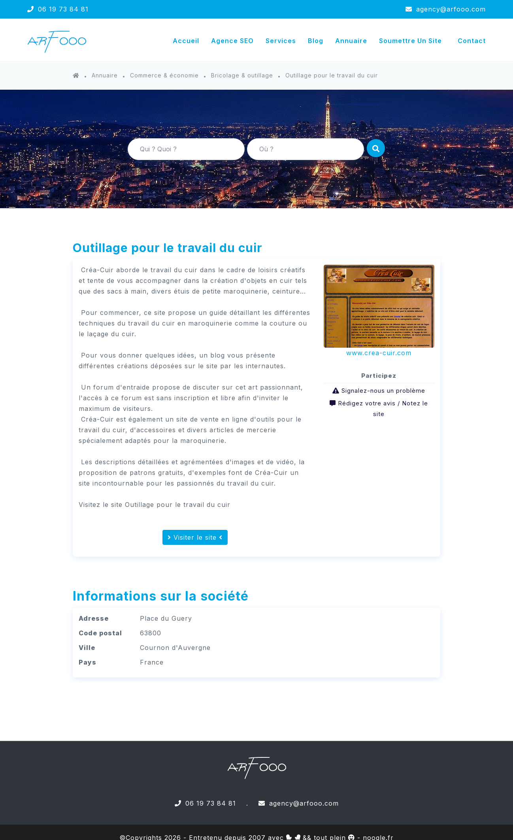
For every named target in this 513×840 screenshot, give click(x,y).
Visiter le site (195, 537)
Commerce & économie (164, 75)
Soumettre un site (410, 41)
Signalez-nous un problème (383, 390)
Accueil (186, 41)
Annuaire (351, 41)
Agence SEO (232, 41)
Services (281, 41)
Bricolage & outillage (242, 75)
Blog (315, 41)
